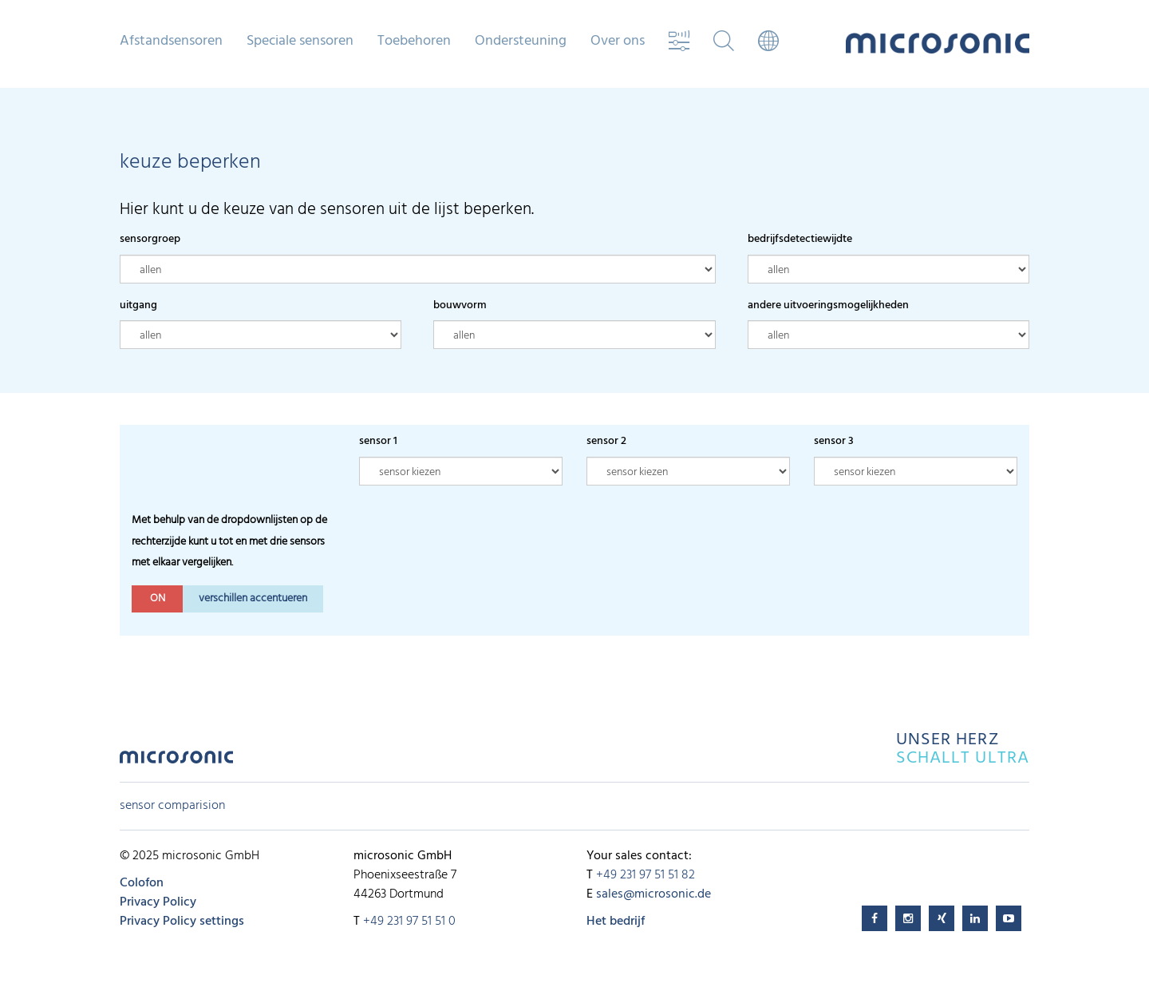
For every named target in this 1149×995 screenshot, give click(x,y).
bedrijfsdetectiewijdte (800, 239)
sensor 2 (606, 441)
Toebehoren (414, 41)
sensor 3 (834, 441)
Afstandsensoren (171, 41)
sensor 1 (378, 441)
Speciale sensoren (300, 41)
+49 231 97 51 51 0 (409, 921)
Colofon (142, 883)
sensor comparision (172, 805)
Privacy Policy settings (182, 921)
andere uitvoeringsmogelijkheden (828, 305)
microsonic (176, 761)
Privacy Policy (158, 902)
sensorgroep (150, 239)
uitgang (138, 305)
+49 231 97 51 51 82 (645, 875)
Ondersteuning (521, 41)
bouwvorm (460, 305)
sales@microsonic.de (653, 894)
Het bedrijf (615, 921)
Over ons (617, 41)
